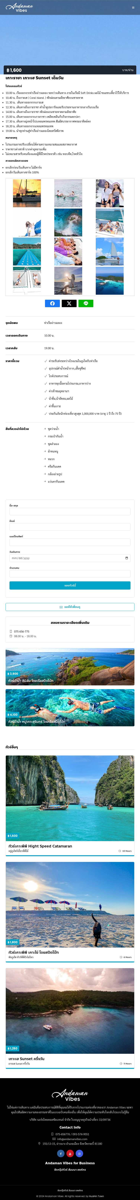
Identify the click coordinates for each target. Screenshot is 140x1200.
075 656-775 (21, 631)
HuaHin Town (96, 1196)
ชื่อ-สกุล (70, 508)
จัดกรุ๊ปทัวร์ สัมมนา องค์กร (70, 1169)
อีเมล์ (70, 523)
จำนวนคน (70, 570)
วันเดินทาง (70, 554)
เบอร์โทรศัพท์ (70, 539)
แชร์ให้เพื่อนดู (70, 607)
